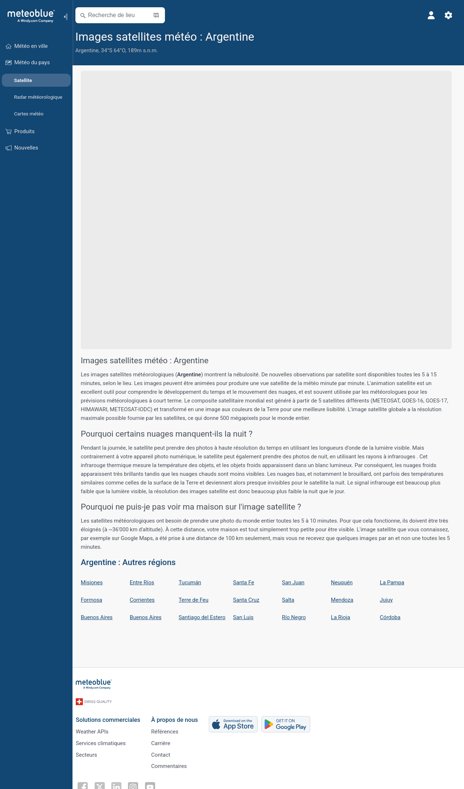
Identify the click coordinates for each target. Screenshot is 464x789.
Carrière (164, 741)
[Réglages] (448, 15)
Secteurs (90, 753)
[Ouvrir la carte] (160, 15)
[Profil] (431, 15)
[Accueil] (28, 16)
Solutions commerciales (112, 717)
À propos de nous (178, 717)
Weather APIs (96, 729)
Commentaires (173, 765)
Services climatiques (105, 741)
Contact (164, 753)
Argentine (91, 50)
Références (168, 729)
